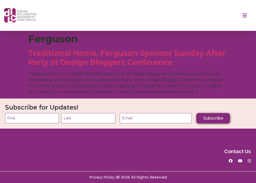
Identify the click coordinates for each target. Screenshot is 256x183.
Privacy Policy (101, 177)
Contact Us (237, 151)
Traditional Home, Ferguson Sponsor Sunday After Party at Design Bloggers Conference (127, 58)
